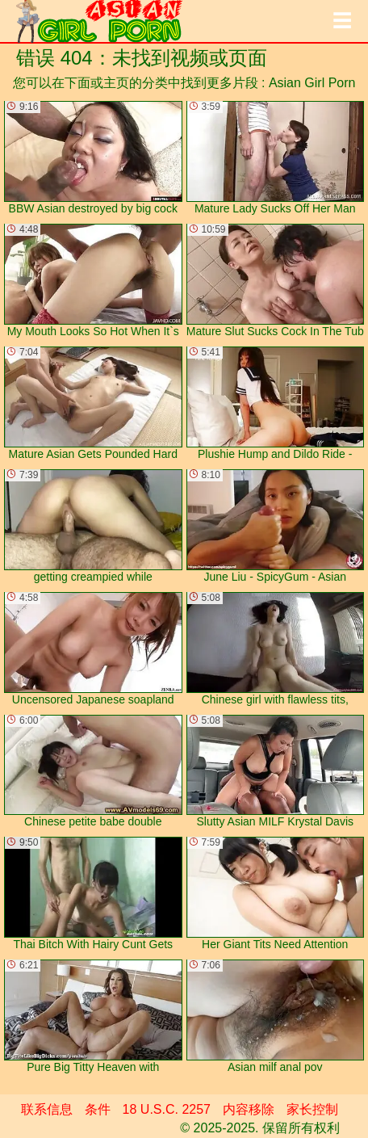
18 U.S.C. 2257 (167, 1109)
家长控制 (312, 1109)
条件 (98, 1109)
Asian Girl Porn (312, 83)
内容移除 (248, 1109)
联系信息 (47, 1109)
